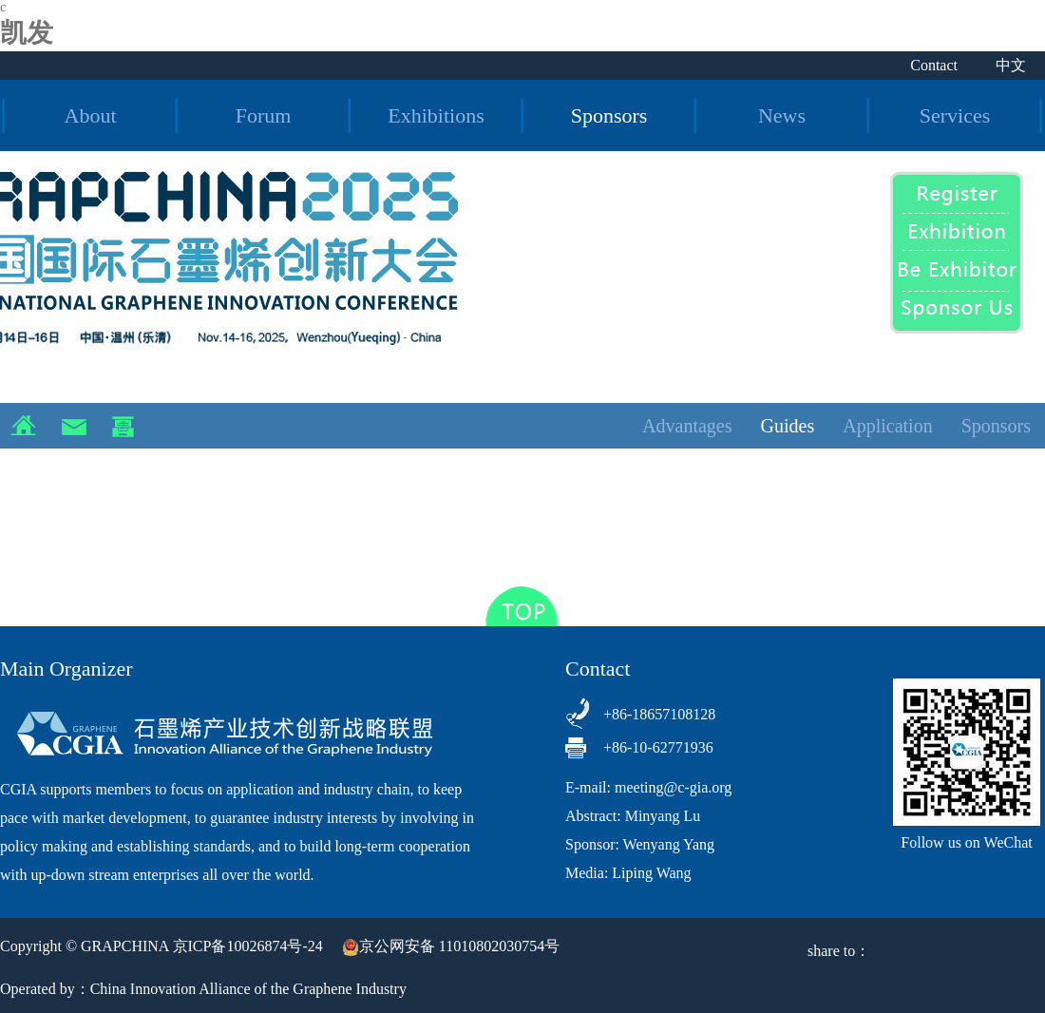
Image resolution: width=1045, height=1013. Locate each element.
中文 (1011, 65)
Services (955, 115)
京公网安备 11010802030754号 (451, 946)
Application (887, 425)
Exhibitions (436, 115)
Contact (934, 65)
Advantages (687, 425)
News (782, 115)
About (91, 115)
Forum (264, 115)
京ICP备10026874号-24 (248, 946)
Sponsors (609, 115)
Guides (788, 425)
